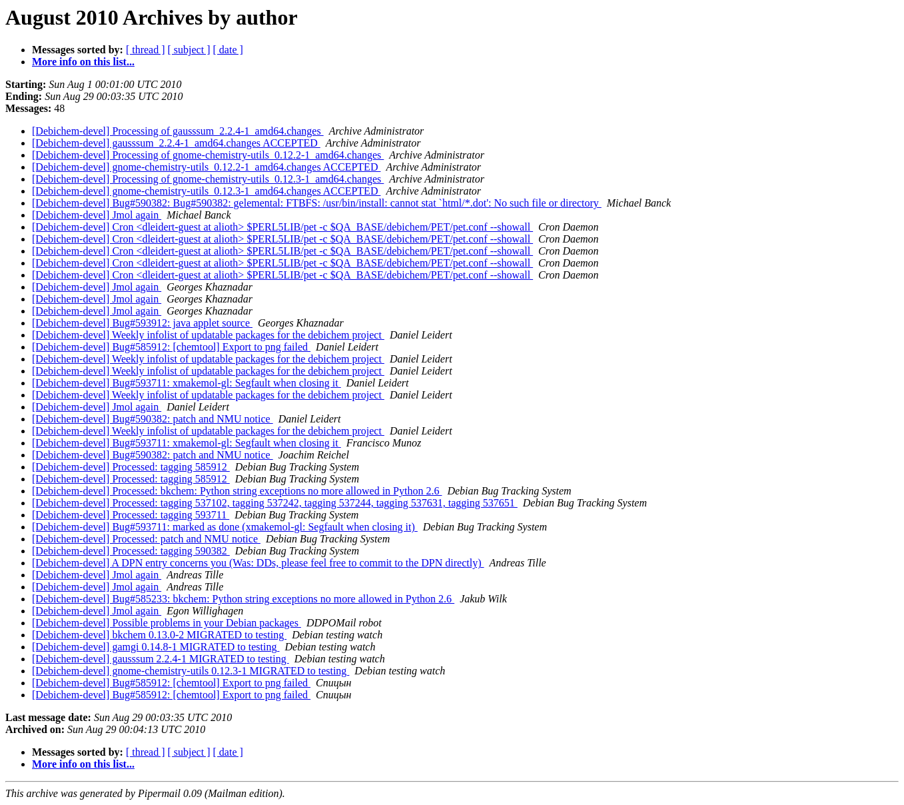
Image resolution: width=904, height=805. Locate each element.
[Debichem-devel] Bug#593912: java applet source (142, 323)
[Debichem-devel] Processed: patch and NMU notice (146, 538)
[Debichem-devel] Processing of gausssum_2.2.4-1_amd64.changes (178, 131)
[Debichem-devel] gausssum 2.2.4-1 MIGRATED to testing (160, 658)
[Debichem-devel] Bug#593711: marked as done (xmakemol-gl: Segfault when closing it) (225, 526)
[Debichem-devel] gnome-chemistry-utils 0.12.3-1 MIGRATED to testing (190, 670)
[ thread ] (145, 49)
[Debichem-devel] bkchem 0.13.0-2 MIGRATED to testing (159, 634)
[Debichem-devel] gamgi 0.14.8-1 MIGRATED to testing (155, 646)
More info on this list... (83, 61)
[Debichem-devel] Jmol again (96, 215)
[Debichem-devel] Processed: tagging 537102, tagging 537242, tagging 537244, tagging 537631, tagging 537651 (275, 502)
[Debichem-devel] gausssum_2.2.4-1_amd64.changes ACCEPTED (176, 143)
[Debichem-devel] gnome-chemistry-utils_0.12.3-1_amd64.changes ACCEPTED (206, 191)
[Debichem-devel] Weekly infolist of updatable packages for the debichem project (208, 335)
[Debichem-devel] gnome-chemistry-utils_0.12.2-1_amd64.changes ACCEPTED (206, 167)
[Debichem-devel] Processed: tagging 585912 (131, 466)
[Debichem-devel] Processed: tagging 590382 (131, 550)
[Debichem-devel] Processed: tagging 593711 (130, 514)
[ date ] (228, 49)
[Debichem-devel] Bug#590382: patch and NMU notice (152, 418)
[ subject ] (189, 49)
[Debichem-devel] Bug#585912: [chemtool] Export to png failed (171, 347)
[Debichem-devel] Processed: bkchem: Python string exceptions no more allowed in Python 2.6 (237, 490)
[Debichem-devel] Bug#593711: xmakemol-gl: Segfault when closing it (186, 383)
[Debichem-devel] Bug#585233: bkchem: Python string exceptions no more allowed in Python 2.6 (243, 598)
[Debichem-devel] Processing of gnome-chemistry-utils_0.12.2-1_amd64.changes (208, 155)
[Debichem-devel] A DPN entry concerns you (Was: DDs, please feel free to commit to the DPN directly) (258, 562)
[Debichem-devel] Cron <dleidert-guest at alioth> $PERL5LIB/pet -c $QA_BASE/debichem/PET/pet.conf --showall (282, 227)
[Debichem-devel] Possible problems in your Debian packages (166, 622)
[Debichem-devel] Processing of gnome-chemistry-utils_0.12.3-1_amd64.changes (208, 179)
